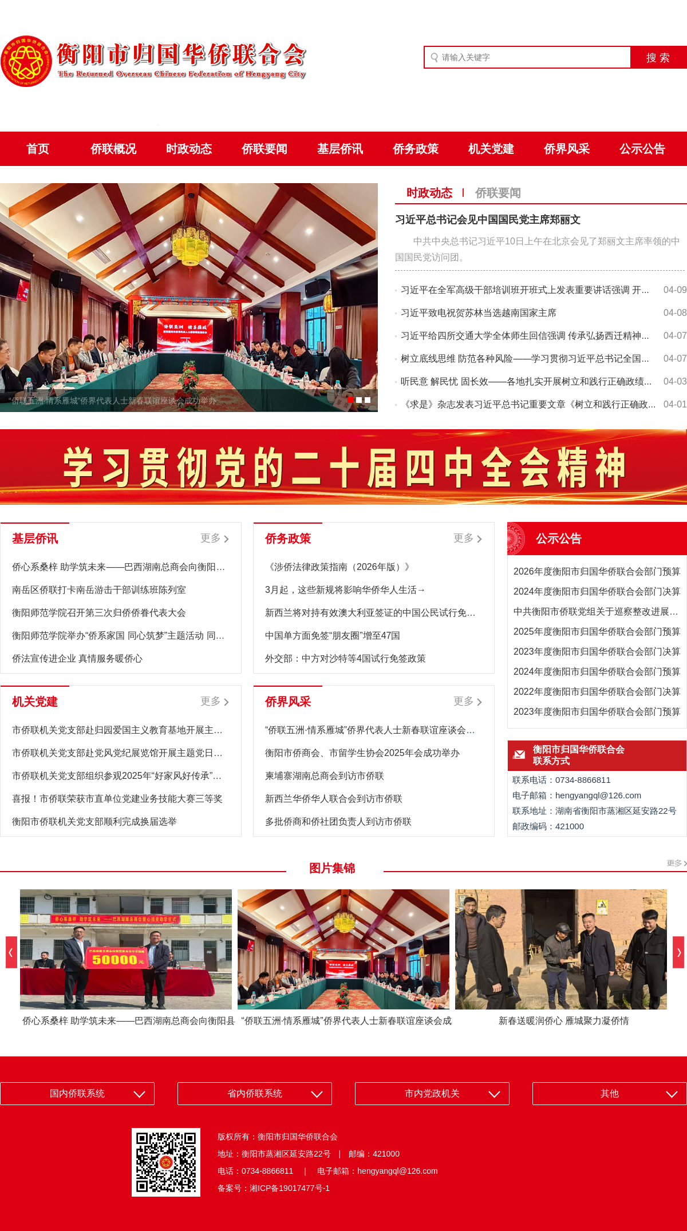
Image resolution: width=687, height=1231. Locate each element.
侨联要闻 (264, 149)
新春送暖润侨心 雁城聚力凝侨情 (564, 1021)
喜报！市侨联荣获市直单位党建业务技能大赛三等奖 (117, 798)
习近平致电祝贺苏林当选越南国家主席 (478, 313)
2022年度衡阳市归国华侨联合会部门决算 (597, 691)
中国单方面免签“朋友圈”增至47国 (332, 635)
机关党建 (491, 149)
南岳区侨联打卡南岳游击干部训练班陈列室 (99, 590)
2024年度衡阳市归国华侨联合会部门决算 (597, 591)
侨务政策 (416, 149)
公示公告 (642, 149)
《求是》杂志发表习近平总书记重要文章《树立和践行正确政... (528, 404)
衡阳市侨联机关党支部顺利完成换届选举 (94, 821)
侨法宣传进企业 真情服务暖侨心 (77, 658)
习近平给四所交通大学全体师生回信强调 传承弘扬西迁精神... (525, 336)
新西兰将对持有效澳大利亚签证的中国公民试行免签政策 (379, 613)
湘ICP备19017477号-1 (290, 1188)
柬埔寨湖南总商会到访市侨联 (324, 776)
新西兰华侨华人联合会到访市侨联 (333, 798)
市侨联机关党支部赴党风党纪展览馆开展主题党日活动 (122, 753)
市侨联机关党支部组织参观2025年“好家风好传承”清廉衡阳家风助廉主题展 (162, 776)
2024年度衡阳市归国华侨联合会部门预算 (597, 671)
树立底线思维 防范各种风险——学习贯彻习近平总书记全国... (525, 358)
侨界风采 (567, 149)
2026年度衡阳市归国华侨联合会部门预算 (597, 571)
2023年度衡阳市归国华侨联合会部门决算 (597, 651)
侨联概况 (113, 149)
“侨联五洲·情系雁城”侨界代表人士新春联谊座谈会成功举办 (112, 400)
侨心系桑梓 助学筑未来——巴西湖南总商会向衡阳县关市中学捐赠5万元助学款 (171, 567)
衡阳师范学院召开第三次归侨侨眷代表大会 (99, 613)
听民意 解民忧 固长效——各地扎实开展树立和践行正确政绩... (526, 381)
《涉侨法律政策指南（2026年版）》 (339, 567)
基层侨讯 (340, 149)
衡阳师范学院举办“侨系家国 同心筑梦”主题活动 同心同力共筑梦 (141, 635)
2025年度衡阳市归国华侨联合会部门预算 (597, 631)
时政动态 (189, 149)
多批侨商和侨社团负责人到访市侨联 (338, 821)
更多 (210, 538)
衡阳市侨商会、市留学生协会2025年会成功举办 (362, 753)
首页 (37, 149)
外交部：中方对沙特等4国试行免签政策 (345, 658)
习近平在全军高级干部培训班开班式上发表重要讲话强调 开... (525, 290)
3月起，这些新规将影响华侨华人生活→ (345, 590)
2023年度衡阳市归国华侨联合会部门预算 (597, 712)
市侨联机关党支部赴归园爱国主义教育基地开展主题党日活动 (135, 730)
